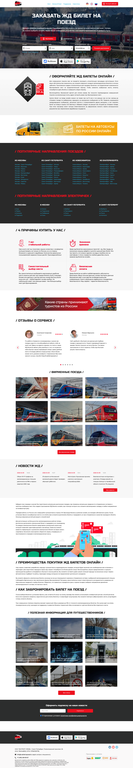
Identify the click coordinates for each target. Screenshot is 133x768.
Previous (18, 347)
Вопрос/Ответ (57, 4)
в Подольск (18, 215)
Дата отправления (82, 44)
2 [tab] (63, 364)
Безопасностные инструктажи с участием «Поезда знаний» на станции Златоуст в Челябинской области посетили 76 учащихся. (104, 480)
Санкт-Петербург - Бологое (50, 169)
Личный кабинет (111, 4)
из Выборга (103, 209)
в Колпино (67, 215)
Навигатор (76, 4)
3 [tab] (65, 364)
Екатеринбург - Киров (107, 179)
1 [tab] (60, 364)
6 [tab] (72, 364)
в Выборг (67, 209)
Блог (49, 4)
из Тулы (42, 215)
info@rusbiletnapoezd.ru (24, 754)
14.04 (84, 52)
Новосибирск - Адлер (80, 169)
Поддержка (67, 4)
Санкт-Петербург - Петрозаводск (52, 171)
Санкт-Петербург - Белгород (51, 181)
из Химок (43, 209)
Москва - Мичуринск (21, 179)
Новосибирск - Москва (80, 164)
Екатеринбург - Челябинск (108, 171)
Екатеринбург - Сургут (107, 175)
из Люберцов (44, 213)
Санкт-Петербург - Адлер (50, 183)
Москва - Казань (20, 169)
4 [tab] (67, 364)
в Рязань (17, 211)
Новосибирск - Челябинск (81, 179)
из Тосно (102, 213)
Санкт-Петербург (33, 52)
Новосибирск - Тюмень (80, 183)
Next (115, 347)
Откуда (24, 44)
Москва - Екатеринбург (22, 173)
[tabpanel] (43, 343)
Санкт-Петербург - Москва (50, 164)
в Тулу (17, 209)
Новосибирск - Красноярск (81, 171)
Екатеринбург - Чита (106, 177)
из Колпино (103, 215)
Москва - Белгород (21, 175)
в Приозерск (68, 211)
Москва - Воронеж (21, 166)
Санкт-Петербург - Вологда (50, 175)
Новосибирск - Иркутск (80, 175)
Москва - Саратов (20, 181)
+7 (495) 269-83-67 (22, 757)
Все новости (110, 490)
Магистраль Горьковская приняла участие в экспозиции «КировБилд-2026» (79, 479)
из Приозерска (104, 211)
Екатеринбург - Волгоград (108, 183)
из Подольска (44, 211)
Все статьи (66, 693)
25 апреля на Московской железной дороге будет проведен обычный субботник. (53, 479)
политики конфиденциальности (73, 716)
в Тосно (66, 213)
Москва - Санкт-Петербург (23, 164)
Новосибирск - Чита (79, 177)
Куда (50, 44)
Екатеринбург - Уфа (106, 181)
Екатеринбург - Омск (107, 173)
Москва (24, 52)
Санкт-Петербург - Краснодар (51, 179)
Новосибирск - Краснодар (81, 166)
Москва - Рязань (20, 183)
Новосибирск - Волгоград (81, 181)
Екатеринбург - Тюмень (107, 169)
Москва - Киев (19, 177)
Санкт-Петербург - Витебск (50, 173)
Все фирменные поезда (66, 452)
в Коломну (18, 213)
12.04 (76, 52)
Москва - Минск (20, 171)
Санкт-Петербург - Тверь (50, 166)
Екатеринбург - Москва (107, 164)
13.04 (80, 52)
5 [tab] (69, 364)
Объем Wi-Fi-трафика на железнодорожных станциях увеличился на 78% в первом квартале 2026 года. (26, 480)
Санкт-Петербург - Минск (50, 177)
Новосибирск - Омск (79, 173)
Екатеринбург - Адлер (107, 166)
